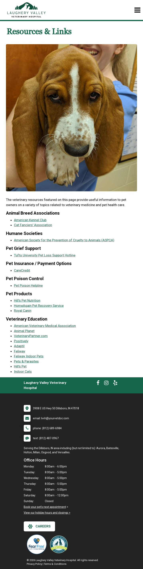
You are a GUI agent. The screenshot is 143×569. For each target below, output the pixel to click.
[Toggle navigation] (137, 10)
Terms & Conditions (55, 563)
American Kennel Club (30, 220)
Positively (21, 341)
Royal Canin (22, 311)
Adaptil (19, 346)
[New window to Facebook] (98, 383)
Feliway (19, 351)
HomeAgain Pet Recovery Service (39, 306)
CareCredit (22, 270)
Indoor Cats (23, 371)
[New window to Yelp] (115, 383)
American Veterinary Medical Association (45, 326)
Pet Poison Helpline (28, 285)
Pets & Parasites (26, 361)
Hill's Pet (20, 366)
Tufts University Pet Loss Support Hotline (44, 255)
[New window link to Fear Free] (38, 544)
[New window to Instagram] (106, 383)
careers (39, 526)
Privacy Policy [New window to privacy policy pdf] (34, 563)
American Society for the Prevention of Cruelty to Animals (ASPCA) (64, 240)
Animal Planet (24, 331)
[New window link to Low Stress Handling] (60, 544)
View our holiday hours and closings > (47, 512)
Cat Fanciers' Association (33, 225)
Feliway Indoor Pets (28, 356)
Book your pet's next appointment (45, 506)
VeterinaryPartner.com (31, 336)
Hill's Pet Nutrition (27, 300)
